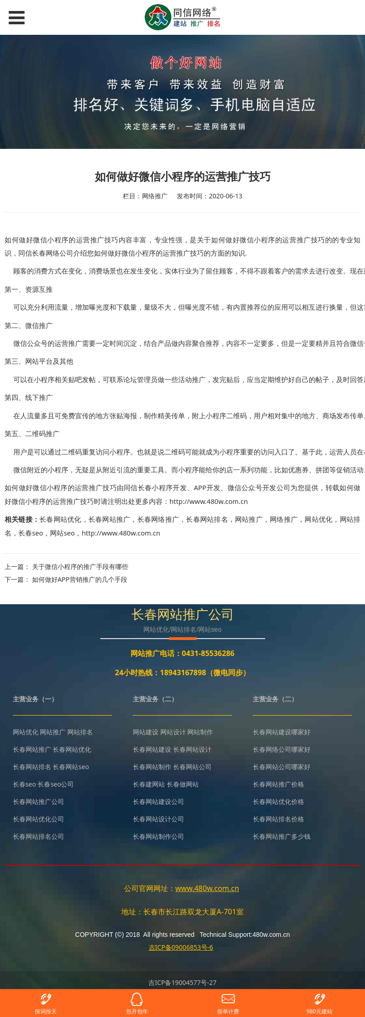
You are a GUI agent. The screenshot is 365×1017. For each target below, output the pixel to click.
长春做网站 (183, 784)
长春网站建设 (152, 749)
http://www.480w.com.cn (121, 532)
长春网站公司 (192, 766)
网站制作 (200, 731)
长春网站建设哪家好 (282, 731)
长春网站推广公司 (38, 801)
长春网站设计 (192, 749)
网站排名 (80, 731)
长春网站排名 (207, 519)
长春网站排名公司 (38, 836)
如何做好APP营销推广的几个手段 (79, 579)
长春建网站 (149, 784)
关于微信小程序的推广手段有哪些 (80, 566)
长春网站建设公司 (158, 801)
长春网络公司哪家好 (282, 749)
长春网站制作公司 (158, 836)
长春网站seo (71, 766)
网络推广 (284, 519)
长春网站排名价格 (278, 819)
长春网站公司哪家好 (282, 766)
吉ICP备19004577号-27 (182, 982)
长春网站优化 (60, 519)
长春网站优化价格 (278, 801)
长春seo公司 (56, 784)
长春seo (30, 532)
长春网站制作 (152, 766)
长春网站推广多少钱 (282, 836)
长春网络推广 (158, 519)
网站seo (62, 532)
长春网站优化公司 (38, 819)
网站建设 (145, 731)
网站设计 (173, 731)
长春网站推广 (109, 519)
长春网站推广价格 (278, 784)
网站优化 (318, 519)
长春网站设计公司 (158, 819)
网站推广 (249, 519)
